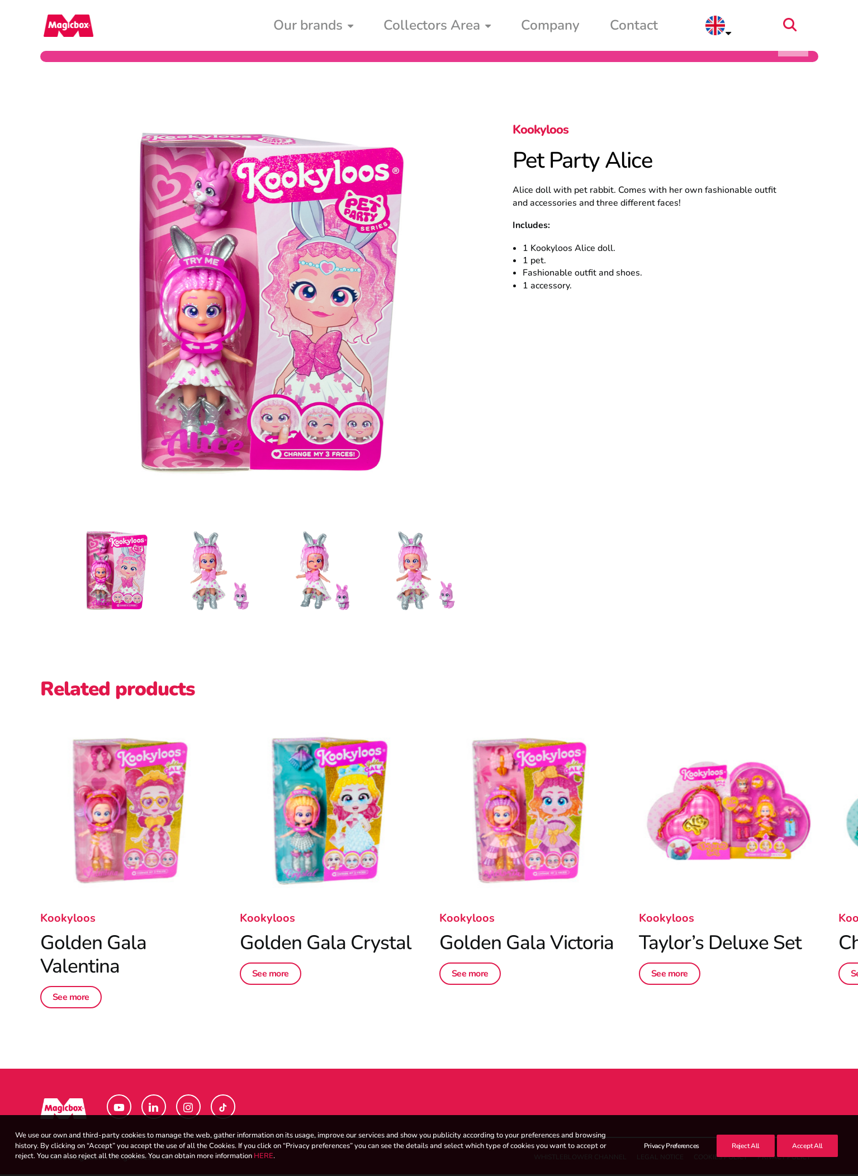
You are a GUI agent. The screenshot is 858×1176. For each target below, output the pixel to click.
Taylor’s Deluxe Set (720, 944)
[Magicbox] (65, 26)
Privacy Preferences (671, 1159)
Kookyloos (540, 131)
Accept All (807, 1159)
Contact (707, 26)
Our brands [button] (471, 26)
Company (647, 26)
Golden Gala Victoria (526, 944)
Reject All (746, 1159)
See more (71, 999)
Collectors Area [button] (564, 26)
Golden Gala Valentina (93, 956)
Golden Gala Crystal (325, 944)
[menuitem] (471, 26)
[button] (813, 26)
